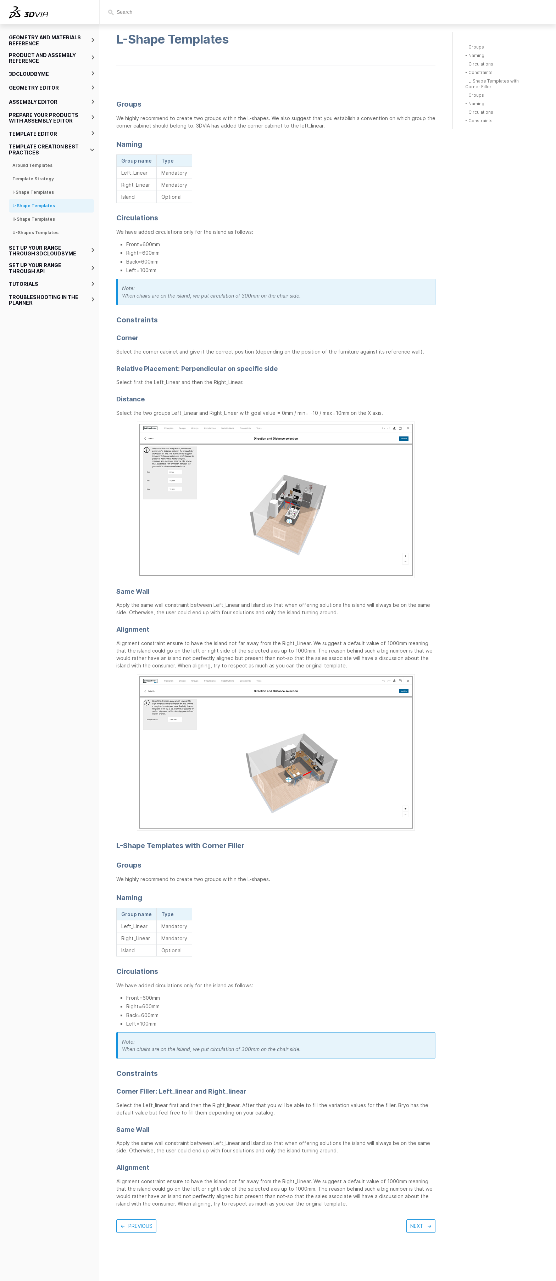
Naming (476, 55)
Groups (476, 47)
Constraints (480, 72)
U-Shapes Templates (35, 232)
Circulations (480, 64)
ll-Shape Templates (33, 219)
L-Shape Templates (33, 205)
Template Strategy (33, 178)
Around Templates (32, 165)
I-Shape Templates (33, 192)
